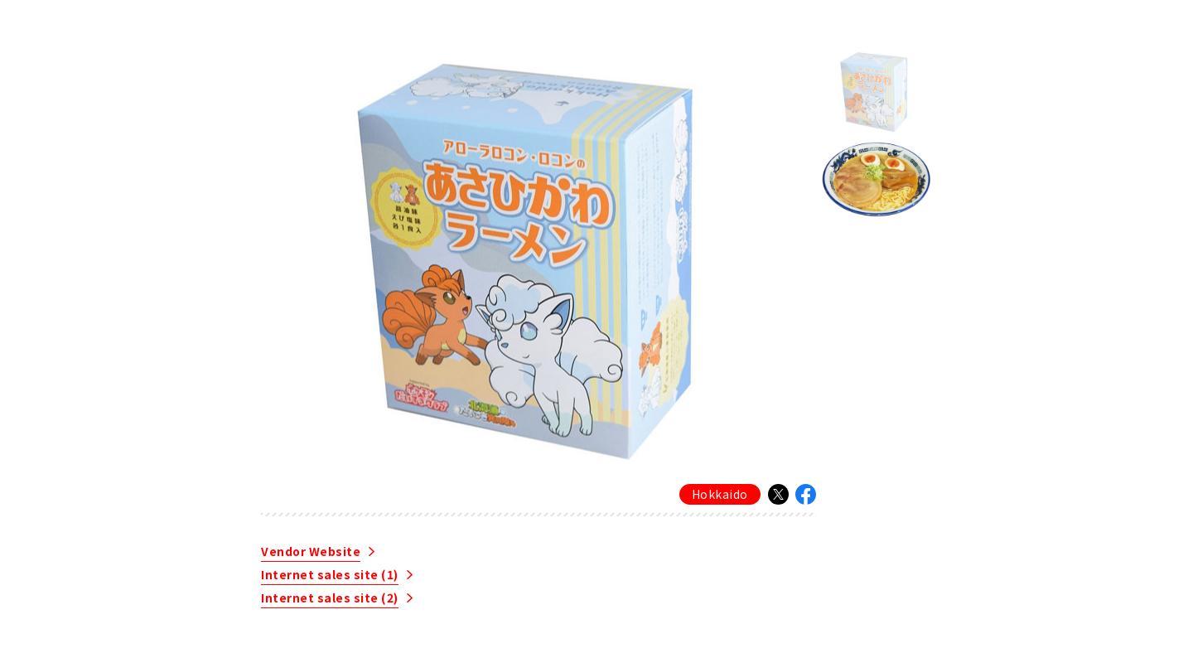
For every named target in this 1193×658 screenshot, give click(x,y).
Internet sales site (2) (329, 599)
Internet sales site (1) (329, 575)
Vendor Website (310, 552)
